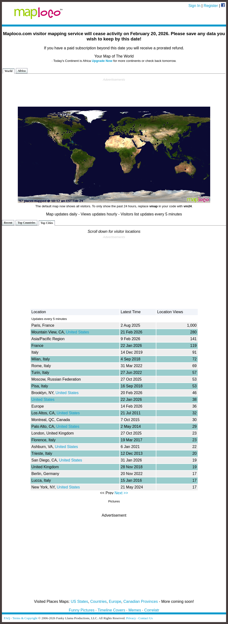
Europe (115, 601)
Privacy (131, 618)
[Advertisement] (114, 92)
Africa (22, 70)
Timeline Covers (111, 610)
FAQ (7, 618)
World (9, 71)
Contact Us (145, 618)
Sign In (195, 6)
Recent (8, 222)
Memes (134, 610)
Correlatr (151, 610)
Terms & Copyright (24, 618)
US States (79, 601)
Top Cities (47, 223)
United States (77, 332)
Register (210, 6)
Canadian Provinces (140, 601)
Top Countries (26, 222)
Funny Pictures (82, 610)
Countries (98, 601)
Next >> (121, 493)
